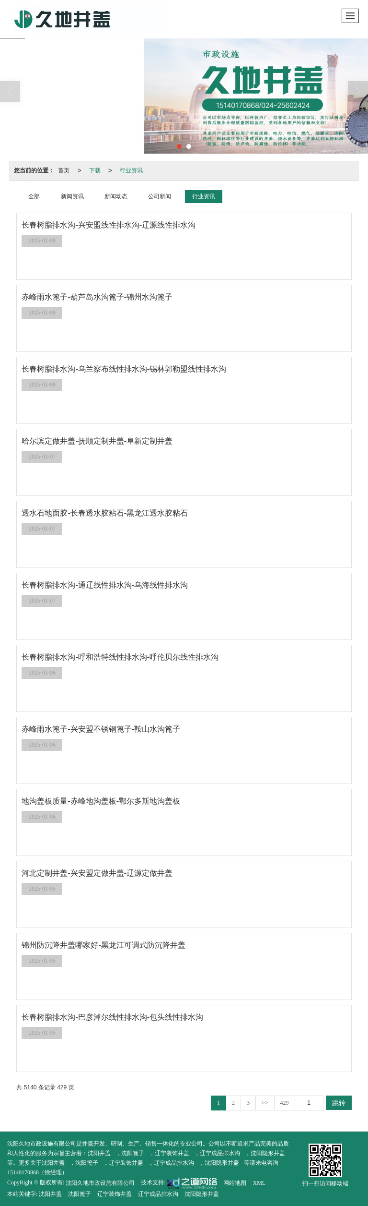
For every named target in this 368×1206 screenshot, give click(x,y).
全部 (34, 196)
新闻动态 (115, 196)
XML (259, 1183)
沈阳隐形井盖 (268, 1153)
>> (265, 1102)
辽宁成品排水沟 (220, 1153)
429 (284, 1102)
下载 (95, 170)
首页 (63, 170)
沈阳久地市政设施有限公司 (100, 1183)
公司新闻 (159, 196)
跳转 (338, 1103)
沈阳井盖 (99, 1153)
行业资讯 (131, 170)
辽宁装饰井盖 (172, 1153)
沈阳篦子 (132, 1153)
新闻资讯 (72, 196)
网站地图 (234, 1183)
